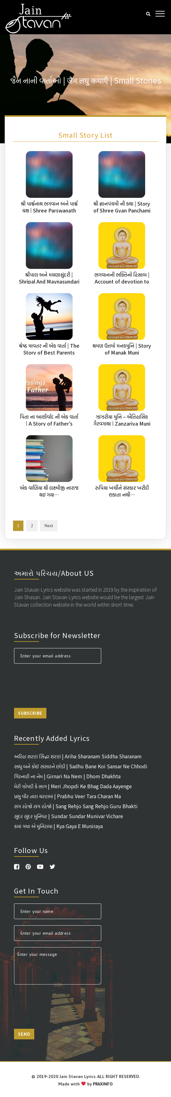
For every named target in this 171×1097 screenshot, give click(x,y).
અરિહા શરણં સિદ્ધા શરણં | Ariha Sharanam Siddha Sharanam (78, 756)
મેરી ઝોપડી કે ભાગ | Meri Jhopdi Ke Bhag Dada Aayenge (73, 786)
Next (49, 525)
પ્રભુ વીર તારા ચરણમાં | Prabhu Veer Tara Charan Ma (67, 796)
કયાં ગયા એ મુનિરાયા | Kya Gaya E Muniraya (58, 826)
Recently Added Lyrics (52, 738)
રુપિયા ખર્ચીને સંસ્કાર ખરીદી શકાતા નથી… (122, 491)
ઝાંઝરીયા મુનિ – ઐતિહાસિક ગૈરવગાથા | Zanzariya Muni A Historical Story (121, 423)
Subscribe (30, 713)
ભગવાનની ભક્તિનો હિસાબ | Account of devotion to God (122, 281)
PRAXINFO (103, 1084)
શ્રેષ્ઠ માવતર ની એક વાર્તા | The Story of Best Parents (49, 349)
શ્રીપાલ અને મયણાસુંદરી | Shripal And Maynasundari (49, 278)
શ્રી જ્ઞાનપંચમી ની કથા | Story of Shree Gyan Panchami (121, 207)
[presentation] (61, 682)
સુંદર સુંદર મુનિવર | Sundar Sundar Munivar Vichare (68, 816)
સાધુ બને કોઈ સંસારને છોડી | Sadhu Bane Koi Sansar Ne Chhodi (80, 766)
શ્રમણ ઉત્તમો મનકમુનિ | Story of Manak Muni (122, 349)
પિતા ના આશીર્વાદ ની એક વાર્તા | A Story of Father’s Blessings (49, 423)
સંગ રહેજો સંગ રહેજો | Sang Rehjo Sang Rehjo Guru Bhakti (76, 806)
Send (24, 1034)
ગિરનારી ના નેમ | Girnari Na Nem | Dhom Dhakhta (67, 776)
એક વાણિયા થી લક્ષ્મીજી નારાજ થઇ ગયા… (49, 491)
